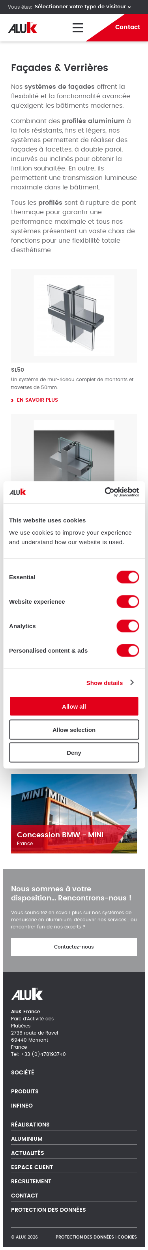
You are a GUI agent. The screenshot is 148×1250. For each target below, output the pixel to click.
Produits (25, 1092)
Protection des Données (48, 1210)
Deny (74, 752)
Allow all (74, 706)
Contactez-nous (74, 947)
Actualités (27, 1153)
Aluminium (27, 1139)
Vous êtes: (20, 7)
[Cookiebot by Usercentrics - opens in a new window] (105, 492)
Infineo (22, 1106)
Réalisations (30, 1125)
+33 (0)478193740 (43, 1054)
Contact (24, 1196)
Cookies (127, 1237)
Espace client (32, 1167)
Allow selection (74, 729)
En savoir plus (37, 400)
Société (22, 1073)
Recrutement (31, 1182)
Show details (104, 682)
